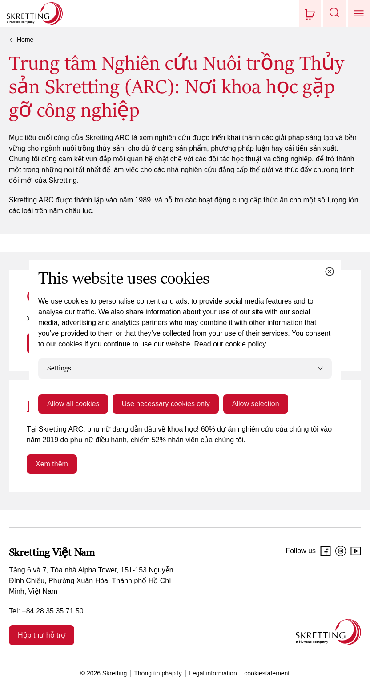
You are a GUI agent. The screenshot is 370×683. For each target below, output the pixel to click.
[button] (334, 13)
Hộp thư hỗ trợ (41, 635)
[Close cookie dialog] (329, 271)
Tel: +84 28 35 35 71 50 (46, 611)
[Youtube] (355, 551)
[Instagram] (340, 551)
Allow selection (255, 403)
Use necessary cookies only (165, 403)
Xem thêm (52, 464)
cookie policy (245, 344)
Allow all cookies (73, 403)
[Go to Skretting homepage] (34, 13)
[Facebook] (325, 551)
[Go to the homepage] (328, 632)
